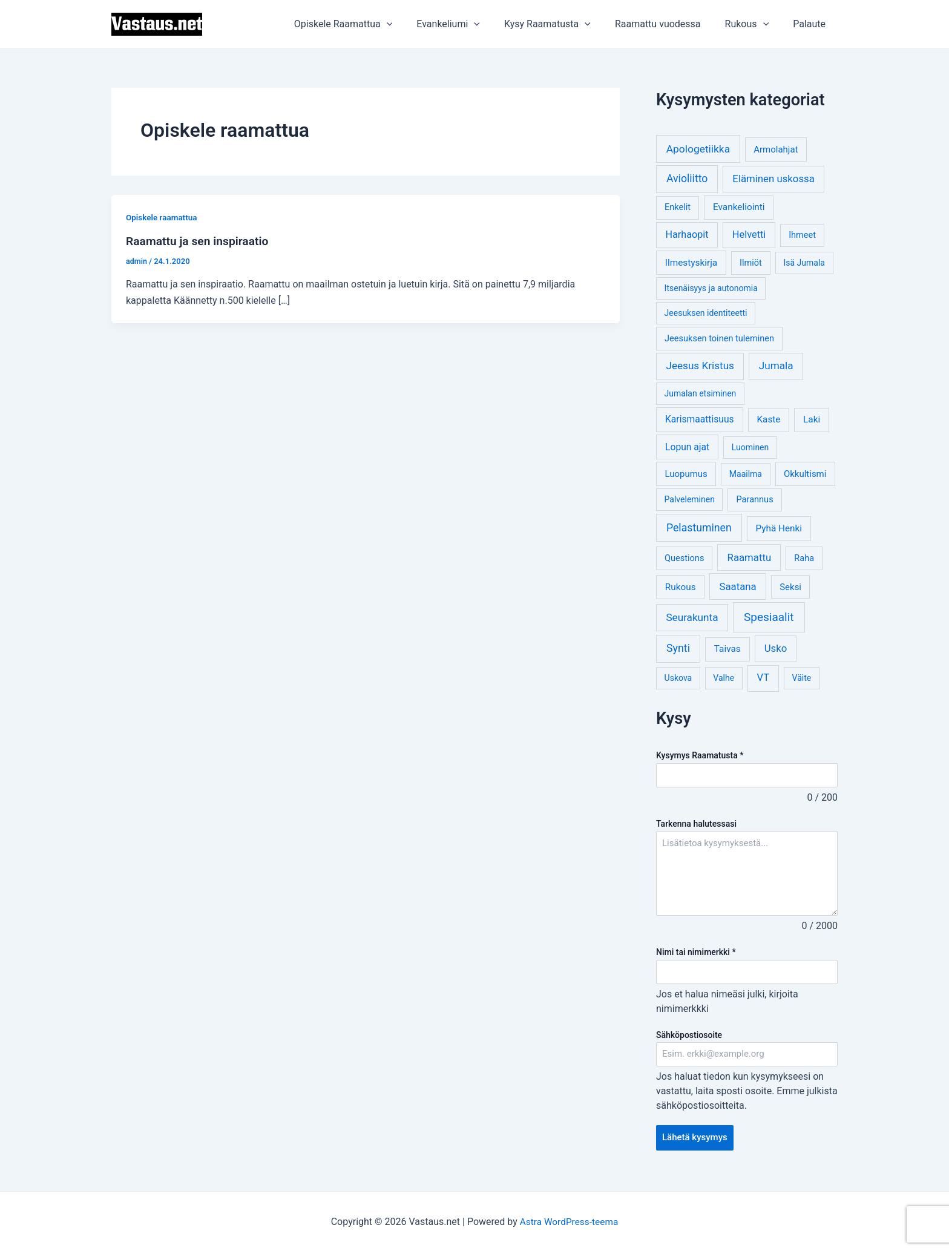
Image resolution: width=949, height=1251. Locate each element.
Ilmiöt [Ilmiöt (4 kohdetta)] (751, 263)
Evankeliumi (470, 24)
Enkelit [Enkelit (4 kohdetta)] (678, 207)
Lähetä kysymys (697, 1140)
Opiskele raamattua (163, 217)
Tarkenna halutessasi (696, 824)
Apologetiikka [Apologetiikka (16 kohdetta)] (698, 149)
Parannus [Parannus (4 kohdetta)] (755, 499)
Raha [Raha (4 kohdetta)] (804, 558)
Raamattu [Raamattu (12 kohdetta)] (749, 557)
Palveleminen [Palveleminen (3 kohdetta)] (690, 499)
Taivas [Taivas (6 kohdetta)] (727, 648)
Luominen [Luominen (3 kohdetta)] (750, 447)
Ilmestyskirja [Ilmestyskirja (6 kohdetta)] (691, 262)
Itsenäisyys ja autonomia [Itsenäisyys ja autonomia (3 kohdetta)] (711, 288)
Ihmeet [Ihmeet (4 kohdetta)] (802, 235)
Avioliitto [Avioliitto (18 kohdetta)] (687, 178)
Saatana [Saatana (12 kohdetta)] (738, 586)
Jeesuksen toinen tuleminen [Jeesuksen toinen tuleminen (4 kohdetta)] (719, 338)
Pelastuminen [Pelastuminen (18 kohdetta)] (699, 528)
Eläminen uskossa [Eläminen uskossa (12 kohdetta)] (773, 178)
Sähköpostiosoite (689, 1036)
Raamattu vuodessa (670, 24)
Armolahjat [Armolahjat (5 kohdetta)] (776, 149)
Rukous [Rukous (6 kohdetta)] (680, 587)
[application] (413, 24)
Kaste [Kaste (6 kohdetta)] (768, 419)
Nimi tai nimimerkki (696, 953)
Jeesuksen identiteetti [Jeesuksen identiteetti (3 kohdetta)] (706, 313)
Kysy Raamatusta (564, 24)
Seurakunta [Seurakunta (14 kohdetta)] (692, 617)
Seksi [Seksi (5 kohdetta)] (790, 587)
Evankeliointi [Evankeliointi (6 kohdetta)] (739, 207)
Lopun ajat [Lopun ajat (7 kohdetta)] (687, 447)
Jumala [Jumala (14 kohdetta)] (776, 366)
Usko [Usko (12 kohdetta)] (775, 648)
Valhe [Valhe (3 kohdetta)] (723, 678)
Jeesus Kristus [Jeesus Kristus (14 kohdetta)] (700, 366)
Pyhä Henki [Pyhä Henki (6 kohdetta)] (778, 528)
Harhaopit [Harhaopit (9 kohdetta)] (687, 234)
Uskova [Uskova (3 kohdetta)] (678, 678)
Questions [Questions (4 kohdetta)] (684, 558)
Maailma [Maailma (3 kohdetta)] (745, 474)
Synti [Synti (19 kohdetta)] (678, 648)
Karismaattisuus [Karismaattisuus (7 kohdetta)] (699, 419)
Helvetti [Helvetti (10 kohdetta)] (749, 234)
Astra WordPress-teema (569, 1220)
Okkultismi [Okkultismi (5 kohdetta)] (805, 473)
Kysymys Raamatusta (699, 755)
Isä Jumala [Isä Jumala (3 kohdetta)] (803, 263)
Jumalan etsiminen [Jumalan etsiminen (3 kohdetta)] (701, 393)
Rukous (754, 24)
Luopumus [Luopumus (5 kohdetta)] (686, 473)
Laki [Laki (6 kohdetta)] (811, 419)
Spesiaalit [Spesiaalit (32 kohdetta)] (769, 617)
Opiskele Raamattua (370, 24)
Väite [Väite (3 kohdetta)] (802, 678)
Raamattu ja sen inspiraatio (200, 241)
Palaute (811, 24)
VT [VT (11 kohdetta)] (763, 677)
